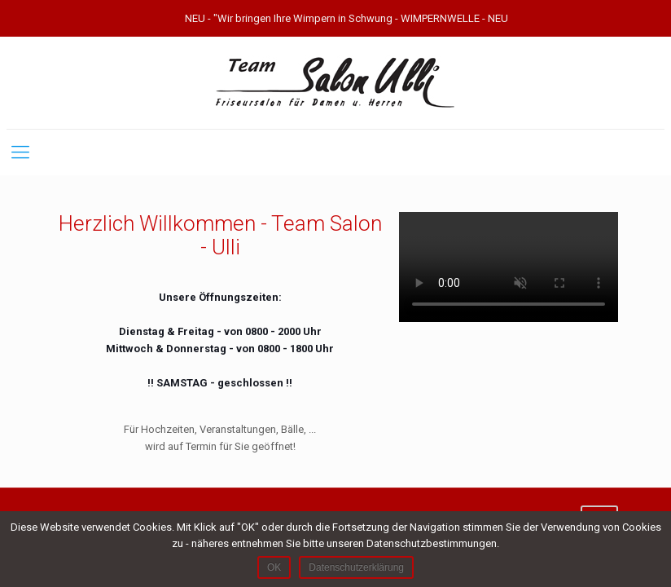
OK (274, 567)
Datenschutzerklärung (356, 567)
